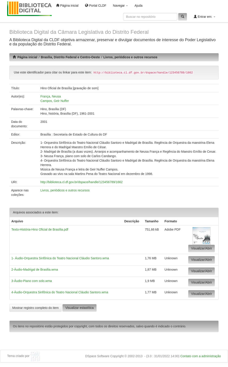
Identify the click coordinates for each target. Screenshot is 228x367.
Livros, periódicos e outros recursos (130, 57)
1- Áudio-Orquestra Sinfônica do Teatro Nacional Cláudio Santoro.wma (60, 258)
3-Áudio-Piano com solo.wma (31, 281)
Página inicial (67, 5)
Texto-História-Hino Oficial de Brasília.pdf (39, 229)
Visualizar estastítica (79, 308)
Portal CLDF (95, 5)
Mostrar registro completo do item (35, 308)
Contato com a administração (200, 356)
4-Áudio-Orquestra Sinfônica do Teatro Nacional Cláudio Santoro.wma (59, 292)
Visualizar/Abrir (201, 248)
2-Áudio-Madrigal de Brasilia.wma (34, 269)
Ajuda (138, 5)
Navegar (120, 5)
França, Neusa (50, 96)
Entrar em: (204, 16)
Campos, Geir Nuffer (54, 101)
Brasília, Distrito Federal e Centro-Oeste (70, 57)
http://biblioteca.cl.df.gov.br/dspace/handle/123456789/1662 (81, 182)
